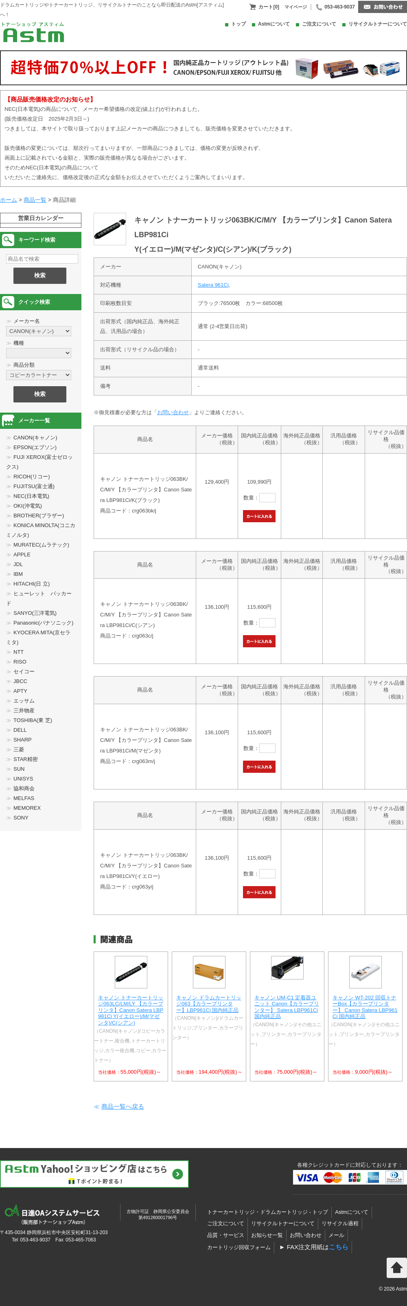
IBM (18, 574)
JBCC (20, 681)
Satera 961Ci (213, 285)
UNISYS (23, 779)
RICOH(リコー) (31, 477)
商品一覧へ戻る (122, 1106)
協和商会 (24, 788)
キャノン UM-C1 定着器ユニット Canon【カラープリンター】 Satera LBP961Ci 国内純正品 (286, 1007)
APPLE (22, 554)
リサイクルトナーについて (377, 24)
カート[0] (268, 7)
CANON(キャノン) (35, 438)
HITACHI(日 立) (31, 584)
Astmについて (274, 24)
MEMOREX (27, 808)
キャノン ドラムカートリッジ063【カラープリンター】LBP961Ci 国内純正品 (208, 1004)
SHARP (22, 740)
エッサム (24, 701)
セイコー (24, 671)
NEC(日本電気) (31, 496)
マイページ (295, 6)
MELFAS (23, 798)
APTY (20, 691)
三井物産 (24, 710)
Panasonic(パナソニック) (43, 623)
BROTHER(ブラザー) (38, 515)
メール (336, 1235)
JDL (18, 564)
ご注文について (319, 24)
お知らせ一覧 (267, 1235)
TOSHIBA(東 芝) (32, 720)
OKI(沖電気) (27, 506)
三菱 (18, 749)
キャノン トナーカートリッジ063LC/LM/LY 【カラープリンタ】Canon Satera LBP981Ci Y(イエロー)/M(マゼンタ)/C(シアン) (130, 1010)
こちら (338, 1246)
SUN (18, 769)
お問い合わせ (173, 412)
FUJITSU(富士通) (34, 486)
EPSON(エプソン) (35, 447)
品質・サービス (225, 1235)
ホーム (8, 200)
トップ (238, 24)
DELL (20, 730)
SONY (20, 818)
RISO (19, 662)
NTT (18, 652)
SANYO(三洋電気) (35, 613)
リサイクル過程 (340, 1223)
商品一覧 (35, 200)
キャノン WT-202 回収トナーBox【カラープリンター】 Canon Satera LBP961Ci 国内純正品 (365, 1007)
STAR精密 (25, 759)
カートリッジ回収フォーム (239, 1247)
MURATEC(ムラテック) (41, 545)
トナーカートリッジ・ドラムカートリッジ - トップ (267, 1212)
